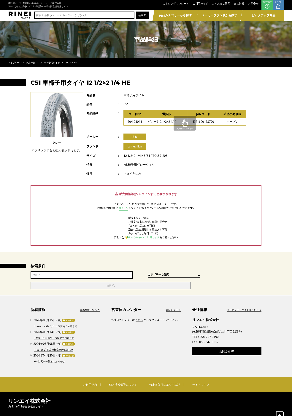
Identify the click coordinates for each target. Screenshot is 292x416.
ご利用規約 (93, 374)
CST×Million (135, 147)
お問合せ (253, 3)
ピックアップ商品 (263, 15)
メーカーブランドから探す (219, 15)
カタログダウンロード (176, 3)
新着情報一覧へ (89, 300)
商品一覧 (30, 62)
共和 (135, 137)
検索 (142, 15)
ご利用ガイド (200, 3)
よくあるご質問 (221, 3)
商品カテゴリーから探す (175, 15)
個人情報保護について (124, 374)
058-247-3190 (209, 327)
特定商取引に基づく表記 (163, 374)
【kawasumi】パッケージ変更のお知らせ (57, 316)
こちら (139, 310)
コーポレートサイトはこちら (243, 300)
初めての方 (267, 5)
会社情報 (239, 3)
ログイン (278, 5)
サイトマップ (197, 374)
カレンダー (173, 300)
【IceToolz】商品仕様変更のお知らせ (55, 339)
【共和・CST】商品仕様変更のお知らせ (55, 328)
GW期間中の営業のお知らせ (50, 351)
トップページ (15, 62)
